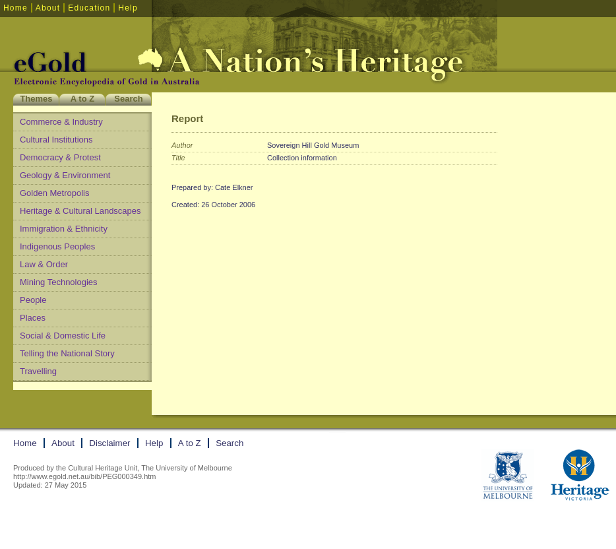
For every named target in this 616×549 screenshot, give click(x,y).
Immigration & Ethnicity (64, 229)
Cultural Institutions (56, 140)
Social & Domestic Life (63, 335)
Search (128, 99)
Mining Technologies (59, 282)
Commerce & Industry (61, 122)
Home (15, 8)
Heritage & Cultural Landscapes (80, 211)
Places (33, 318)
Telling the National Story (67, 353)
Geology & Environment (65, 175)
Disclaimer (109, 443)
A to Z (82, 99)
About (48, 8)
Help (127, 8)
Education (89, 8)
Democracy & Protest (60, 157)
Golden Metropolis (55, 193)
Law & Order (44, 264)
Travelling (38, 371)
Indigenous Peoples (57, 246)
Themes (36, 99)
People (33, 300)
